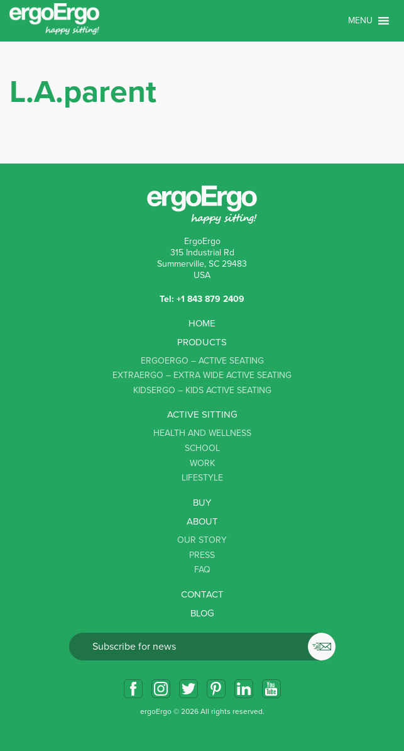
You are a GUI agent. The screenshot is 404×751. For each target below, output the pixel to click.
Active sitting (202, 414)
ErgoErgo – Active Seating (202, 360)
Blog (202, 613)
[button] (360, 20)
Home (202, 323)
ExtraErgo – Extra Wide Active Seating (202, 375)
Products (202, 342)
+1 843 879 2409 (210, 299)
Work (202, 463)
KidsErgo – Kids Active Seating (202, 390)
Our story (202, 540)
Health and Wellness (202, 433)
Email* (202, 646)
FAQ (202, 569)
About (202, 521)
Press (202, 555)
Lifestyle (202, 477)
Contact (202, 594)
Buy (202, 502)
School (202, 448)
